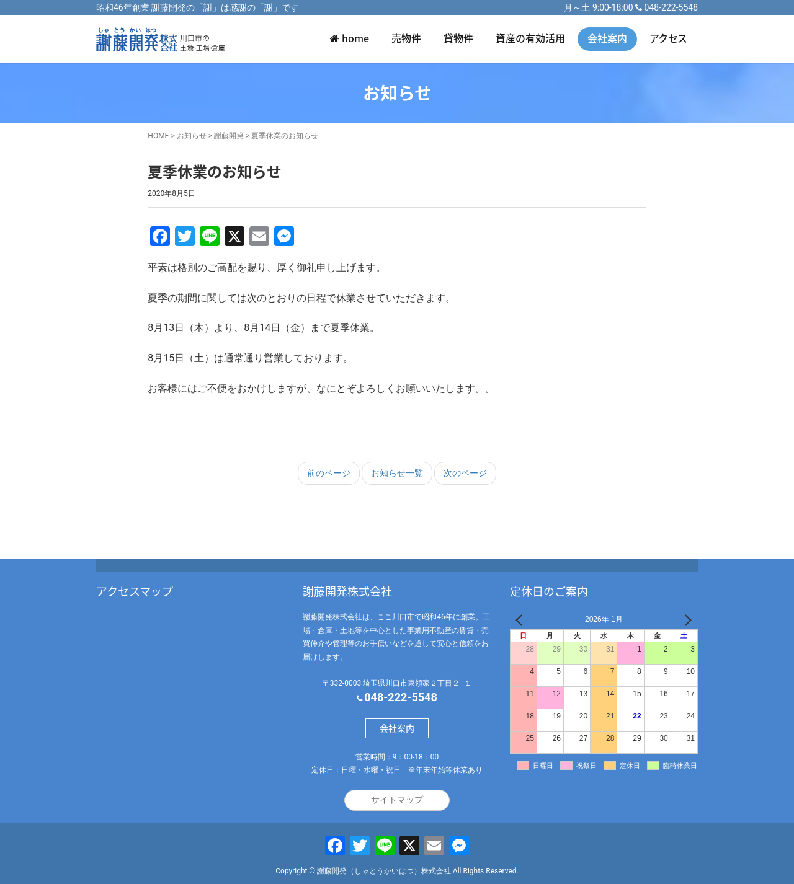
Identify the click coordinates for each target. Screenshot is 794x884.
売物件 (406, 37)
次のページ (465, 473)
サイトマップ (397, 800)
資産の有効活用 (530, 37)
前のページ (328, 473)
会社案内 (607, 37)
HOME (158, 135)
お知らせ (192, 135)
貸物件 (458, 37)
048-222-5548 (671, 7)
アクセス (668, 37)
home (349, 37)
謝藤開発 (229, 135)
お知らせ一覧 (397, 473)
